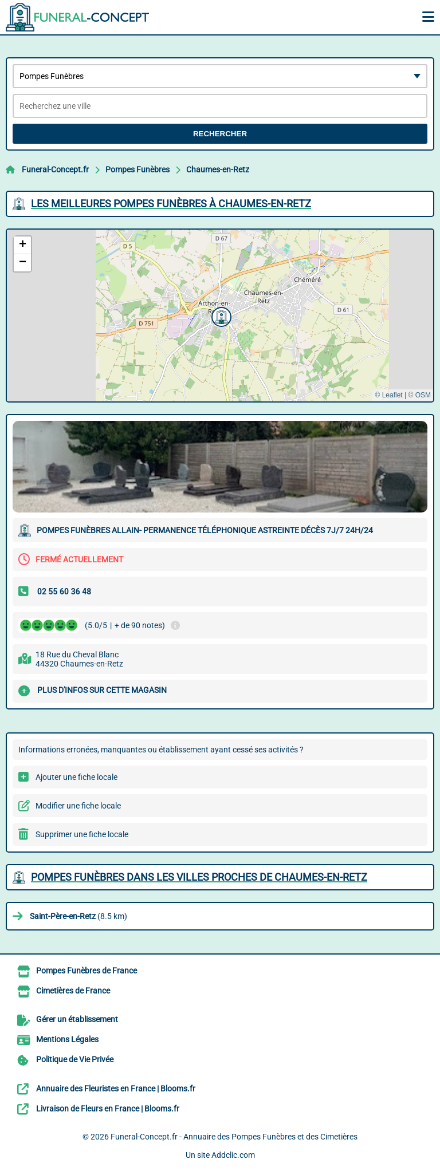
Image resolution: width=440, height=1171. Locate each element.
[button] (220, 315)
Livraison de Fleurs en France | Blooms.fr (107, 1108)
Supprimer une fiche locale (82, 834)
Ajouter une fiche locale (76, 777)
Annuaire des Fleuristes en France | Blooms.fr (115, 1088)
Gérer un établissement (77, 1019)
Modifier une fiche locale (78, 805)
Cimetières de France (73, 990)
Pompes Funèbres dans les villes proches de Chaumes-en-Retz (199, 877)
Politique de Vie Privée (74, 1059)
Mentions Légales (67, 1039)
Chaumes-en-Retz (217, 169)
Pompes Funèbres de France (86, 970)
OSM (423, 395)
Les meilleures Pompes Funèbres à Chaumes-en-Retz (171, 204)
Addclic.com (233, 1155)
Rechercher (220, 133)
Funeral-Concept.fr (55, 169)
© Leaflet (388, 395)
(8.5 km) (78, 916)
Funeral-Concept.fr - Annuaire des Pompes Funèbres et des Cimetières (234, 1136)
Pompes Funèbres (137, 169)
